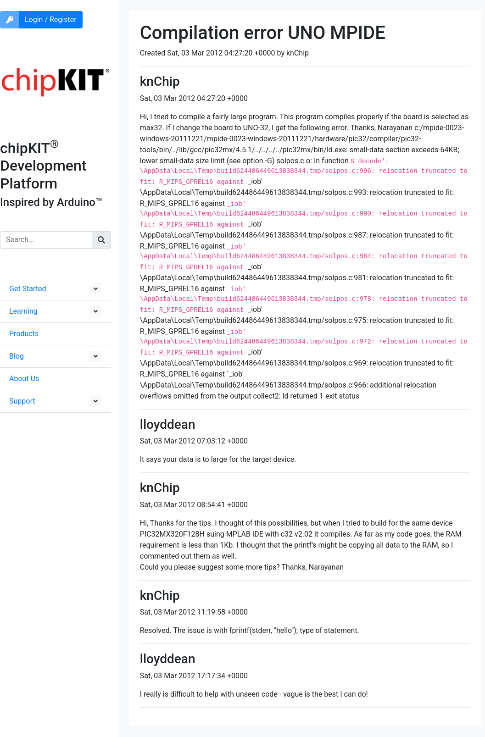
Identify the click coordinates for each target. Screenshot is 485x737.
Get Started (27, 288)
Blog (16, 356)
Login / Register (51, 19)
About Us (24, 378)
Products (24, 333)
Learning (23, 311)
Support (22, 401)
